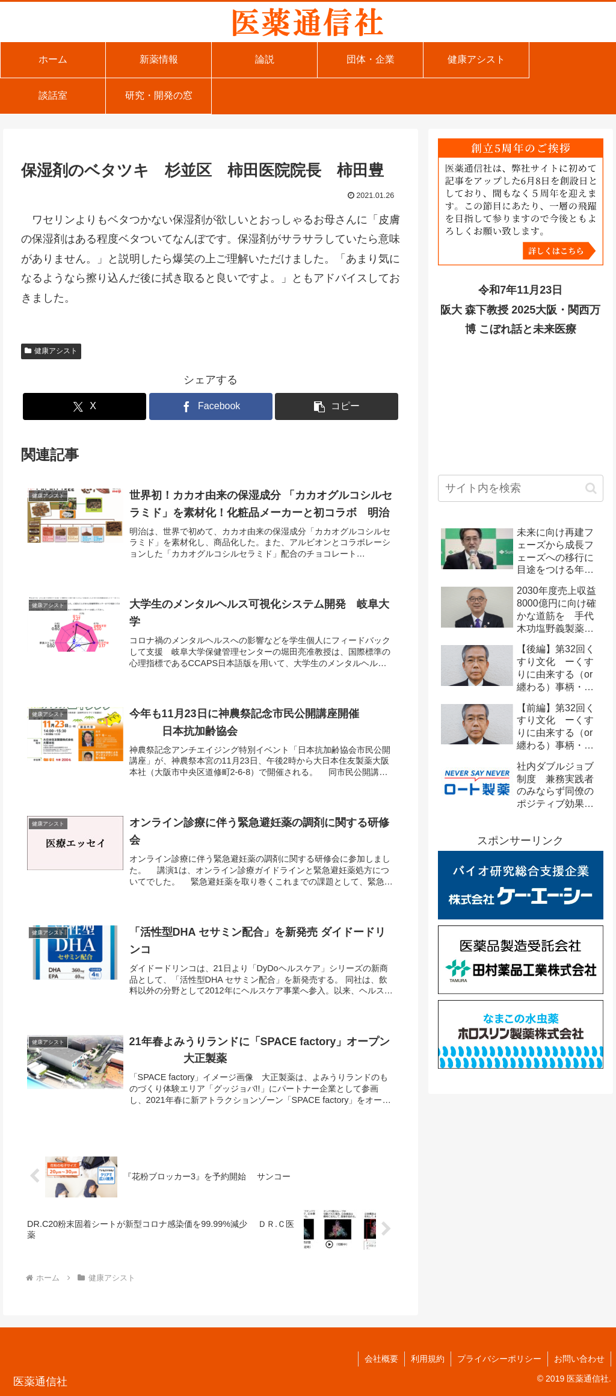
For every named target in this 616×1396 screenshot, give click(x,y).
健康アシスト (51, 351)
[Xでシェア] (84, 406)
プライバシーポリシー (499, 1359)
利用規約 (428, 1359)
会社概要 (381, 1359)
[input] (520, 488)
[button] (336, 406)
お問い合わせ (579, 1359)
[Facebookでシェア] (211, 406)
